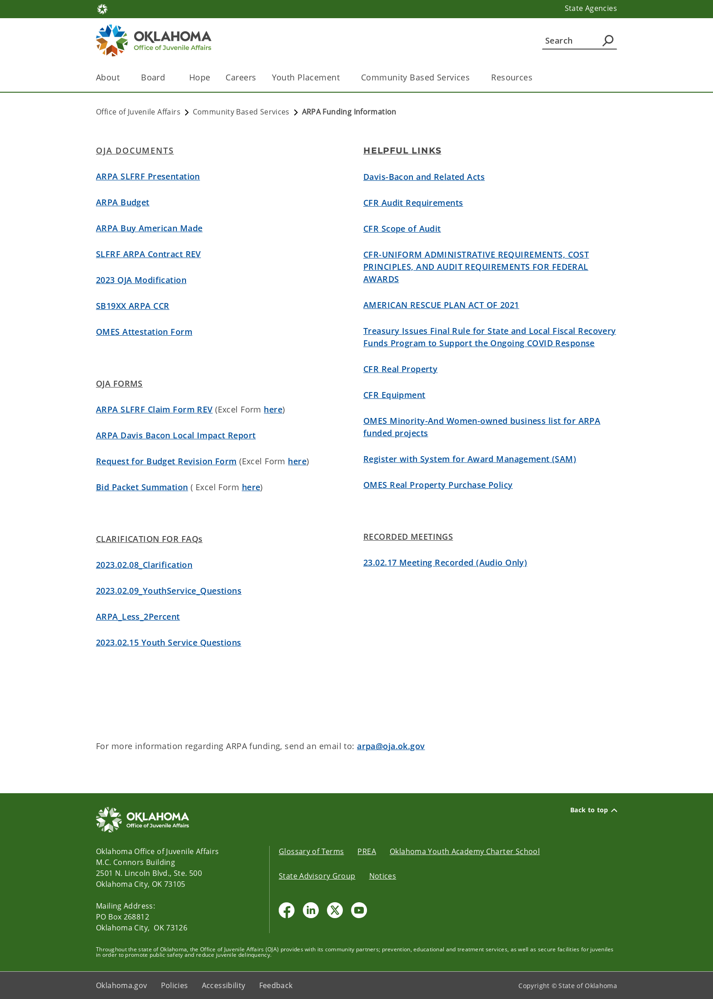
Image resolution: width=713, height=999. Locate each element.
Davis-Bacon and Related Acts (424, 176)
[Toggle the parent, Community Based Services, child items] (473, 77)
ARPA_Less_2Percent (138, 616)
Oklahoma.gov (121, 985)
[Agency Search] (608, 40)
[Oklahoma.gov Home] (102, 8)
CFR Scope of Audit (402, 228)
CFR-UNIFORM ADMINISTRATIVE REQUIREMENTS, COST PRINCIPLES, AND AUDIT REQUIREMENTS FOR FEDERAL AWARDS (476, 266)
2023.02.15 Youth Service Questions (168, 642)
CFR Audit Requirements (413, 202)
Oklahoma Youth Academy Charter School (465, 851)
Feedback (276, 985)
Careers (241, 77)
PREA (366, 851)
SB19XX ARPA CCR (132, 305)
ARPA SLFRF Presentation (148, 176)
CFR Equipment (394, 394)
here (273, 409)
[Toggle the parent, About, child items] (123, 77)
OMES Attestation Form (144, 331)
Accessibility (224, 985)
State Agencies (591, 8)
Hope (200, 77)
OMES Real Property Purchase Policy (438, 484)
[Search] (579, 40)
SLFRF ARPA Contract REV (148, 254)
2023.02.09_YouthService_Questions (168, 590)
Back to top (593, 810)
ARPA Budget (123, 202)
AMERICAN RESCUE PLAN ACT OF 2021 (441, 304)
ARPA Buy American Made (149, 228)
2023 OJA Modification (141, 279)
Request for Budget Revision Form (166, 461)
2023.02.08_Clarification (144, 564)
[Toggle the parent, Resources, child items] (535, 77)
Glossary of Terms (311, 851)
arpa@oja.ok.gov (391, 746)
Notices (383, 876)
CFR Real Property (400, 368)
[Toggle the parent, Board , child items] (171, 77)
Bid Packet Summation (142, 487)
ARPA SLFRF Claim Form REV (154, 409)
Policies (174, 985)
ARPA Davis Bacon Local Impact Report (176, 435)
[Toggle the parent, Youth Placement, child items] (343, 77)
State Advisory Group (317, 876)
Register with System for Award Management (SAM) (469, 458)
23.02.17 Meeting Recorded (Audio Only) (445, 562)
